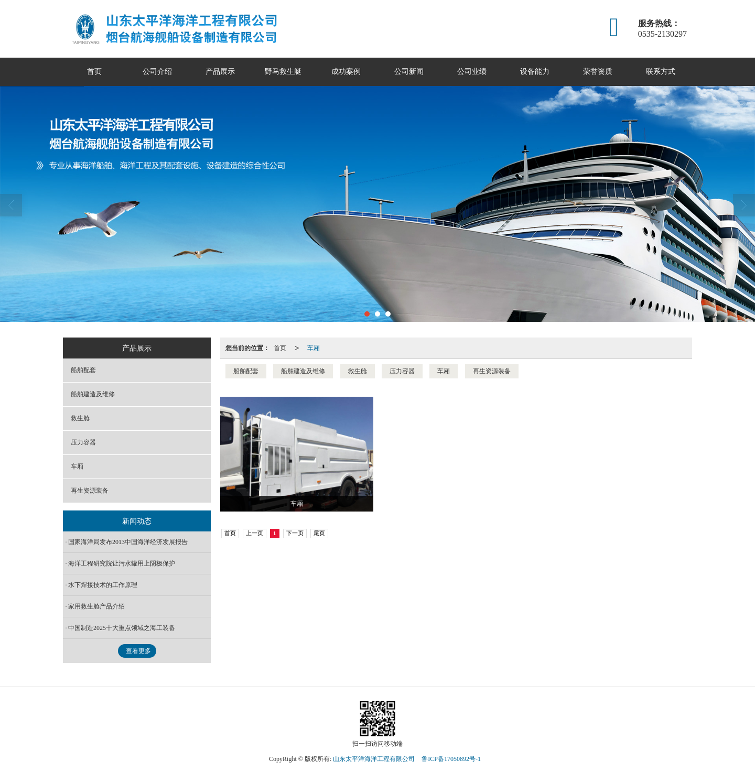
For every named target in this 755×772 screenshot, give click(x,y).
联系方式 (660, 71)
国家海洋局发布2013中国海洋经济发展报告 (128, 542)
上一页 (254, 533)
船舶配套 (245, 371)
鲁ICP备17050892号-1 (451, 759)
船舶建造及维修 (303, 371)
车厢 (313, 348)
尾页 (319, 533)
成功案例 (346, 71)
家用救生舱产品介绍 (96, 606)
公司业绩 (472, 71)
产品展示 (220, 71)
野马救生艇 (283, 71)
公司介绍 (157, 71)
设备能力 (534, 71)
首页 (94, 71)
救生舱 (357, 371)
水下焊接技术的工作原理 (102, 585)
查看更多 (138, 651)
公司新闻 (409, 71)
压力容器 (402, 371)
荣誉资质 (597, 71)
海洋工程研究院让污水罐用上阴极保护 (121, 563)
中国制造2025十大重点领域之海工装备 (121, 628)
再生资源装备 (492, 371)
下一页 (295, 533)
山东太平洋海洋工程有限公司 (374, 759)
